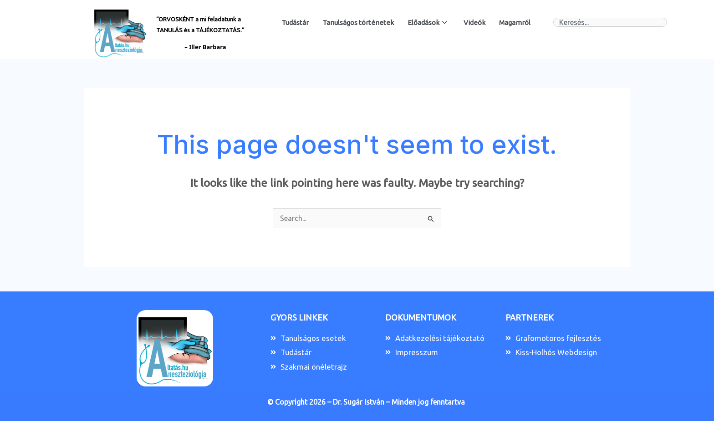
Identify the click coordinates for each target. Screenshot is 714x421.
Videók (474, 22)
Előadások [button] (427, 22)
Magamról (514, 22)
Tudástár (295, 22)
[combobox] (610, 22)
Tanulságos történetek (358, 22)
